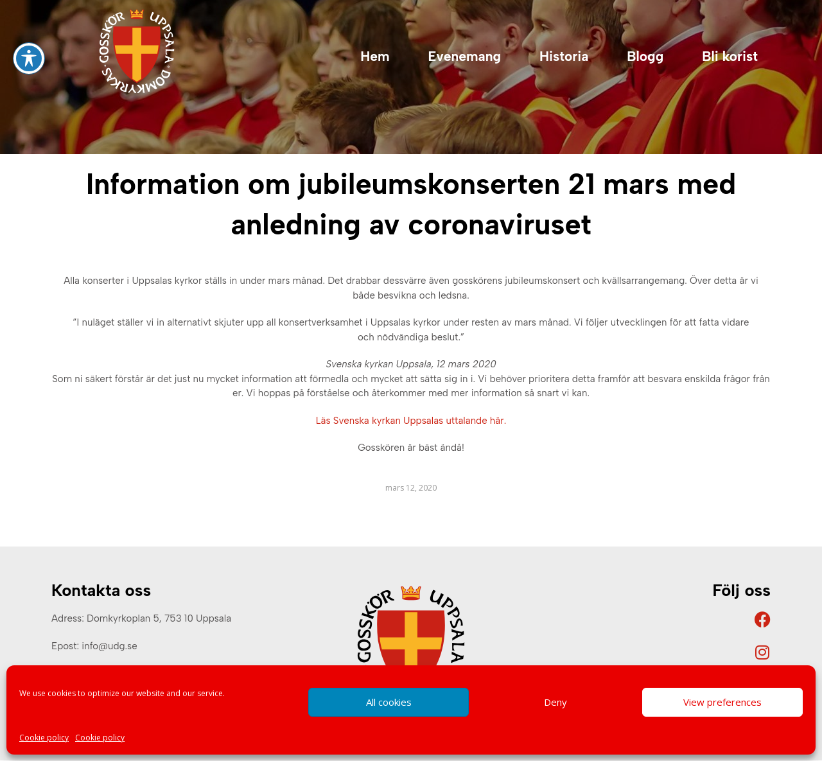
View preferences (722, 701)
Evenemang (464, 56)
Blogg (645, 56)
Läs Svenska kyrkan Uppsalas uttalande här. (411, 420)
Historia (563, 56)
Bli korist (730, 56)
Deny (555, 701)
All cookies (389, 701)
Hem (374, 56)
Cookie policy (44, 737)
